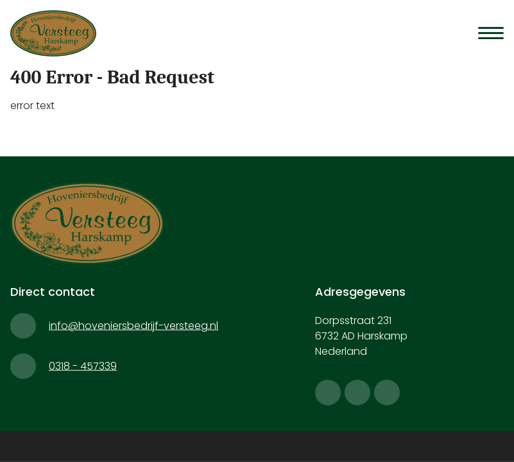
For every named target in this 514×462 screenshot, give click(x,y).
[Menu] (491, 32)
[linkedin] (387, 393)
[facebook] (328, 393)
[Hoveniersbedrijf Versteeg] (58, 33)
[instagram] (357, 393)
